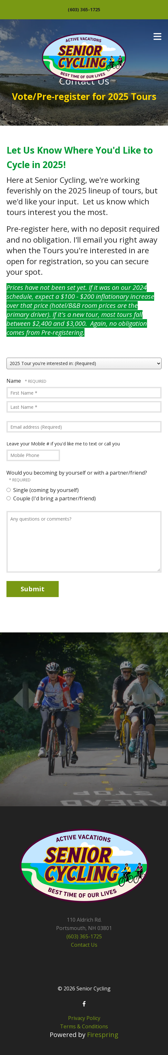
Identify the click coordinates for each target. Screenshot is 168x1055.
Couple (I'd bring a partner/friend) (51, 498)
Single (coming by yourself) (42, 490)
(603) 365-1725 (84, 9)
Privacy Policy (84, 1018)
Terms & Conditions (84, 1026)
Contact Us (84, 944)
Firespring (102, 1034)
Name (14, 380)
